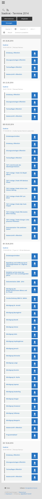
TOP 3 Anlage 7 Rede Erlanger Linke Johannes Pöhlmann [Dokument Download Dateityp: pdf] (17, 220)
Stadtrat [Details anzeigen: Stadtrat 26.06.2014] (5, 45)
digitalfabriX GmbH (26, 494)
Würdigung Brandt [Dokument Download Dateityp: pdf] (12, 320)
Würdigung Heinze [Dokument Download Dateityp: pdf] (12, 327)
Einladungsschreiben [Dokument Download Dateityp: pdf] (13, 136)
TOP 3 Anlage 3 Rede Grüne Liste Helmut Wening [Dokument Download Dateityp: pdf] (16, 189)
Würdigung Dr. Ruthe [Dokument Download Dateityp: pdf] (13, 377)
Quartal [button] (8, 29)
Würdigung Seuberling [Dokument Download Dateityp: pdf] (13, 392)
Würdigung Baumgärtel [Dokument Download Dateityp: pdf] (13, 312)
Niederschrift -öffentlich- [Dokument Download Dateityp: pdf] (14, 74)
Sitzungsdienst (31, 488)
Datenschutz (22, 492)
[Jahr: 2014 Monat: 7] (4, 32)
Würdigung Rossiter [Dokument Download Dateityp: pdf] (12, 370)
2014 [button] (33, 29)
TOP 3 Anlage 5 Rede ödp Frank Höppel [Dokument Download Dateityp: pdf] (16, 205)
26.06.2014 (8, 40)
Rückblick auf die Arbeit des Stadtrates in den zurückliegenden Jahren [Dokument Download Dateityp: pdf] (17, 273)
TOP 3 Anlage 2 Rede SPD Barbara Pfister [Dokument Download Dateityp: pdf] (17, 181)
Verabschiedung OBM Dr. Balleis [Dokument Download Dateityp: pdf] (16, 298)
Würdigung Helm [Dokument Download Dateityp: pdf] (11, 334)
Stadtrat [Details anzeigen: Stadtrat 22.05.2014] (5, 87)
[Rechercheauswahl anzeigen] (3, 10)
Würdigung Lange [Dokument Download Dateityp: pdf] (12, 363)
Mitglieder (24, 19)
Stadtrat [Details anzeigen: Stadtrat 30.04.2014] (5, 248)
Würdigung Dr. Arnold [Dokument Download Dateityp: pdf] (13, 305)
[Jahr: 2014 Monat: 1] (15, 29)
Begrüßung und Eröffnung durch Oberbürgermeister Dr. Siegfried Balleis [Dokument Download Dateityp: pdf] (16, 264)
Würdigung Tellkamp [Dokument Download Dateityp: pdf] (12, 413)
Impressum (9, 494)
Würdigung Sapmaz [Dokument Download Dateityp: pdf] (12, 384)
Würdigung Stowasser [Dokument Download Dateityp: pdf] (13, 406)
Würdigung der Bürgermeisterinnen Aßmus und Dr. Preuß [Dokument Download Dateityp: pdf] (16, 290)
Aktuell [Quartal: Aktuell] (10, 32)
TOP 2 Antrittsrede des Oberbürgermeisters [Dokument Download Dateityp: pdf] (13, 166)
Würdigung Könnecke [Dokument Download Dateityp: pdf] (13, 356)
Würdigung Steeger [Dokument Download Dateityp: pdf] (12, 399)
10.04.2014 (8, 443)
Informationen (9, 19)
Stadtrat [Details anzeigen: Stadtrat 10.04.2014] (5, 447)
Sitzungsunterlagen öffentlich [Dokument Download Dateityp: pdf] (15, 60)
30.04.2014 (8, 243)
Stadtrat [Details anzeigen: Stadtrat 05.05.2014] (5, 128)
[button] (35, 54)
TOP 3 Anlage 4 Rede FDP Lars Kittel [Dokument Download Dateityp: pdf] (15, 197)
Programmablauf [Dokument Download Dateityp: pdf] (11, 435)
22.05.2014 (8, 82)
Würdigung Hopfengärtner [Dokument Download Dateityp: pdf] (14, 341)
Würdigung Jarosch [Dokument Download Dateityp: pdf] (12, 348)
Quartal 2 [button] (24, 29)
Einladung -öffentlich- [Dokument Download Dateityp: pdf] (13, 53)
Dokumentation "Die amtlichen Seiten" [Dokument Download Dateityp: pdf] (16, 228)
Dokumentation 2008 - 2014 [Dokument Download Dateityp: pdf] (15, 282)
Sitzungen (9, 23)
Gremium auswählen (21, 32)
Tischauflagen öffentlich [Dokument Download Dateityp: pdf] (14, 67)
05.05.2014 (8, 124)
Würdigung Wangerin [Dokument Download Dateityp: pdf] (13, 420)
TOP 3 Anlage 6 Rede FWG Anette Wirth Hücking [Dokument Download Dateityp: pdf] (16, 212)
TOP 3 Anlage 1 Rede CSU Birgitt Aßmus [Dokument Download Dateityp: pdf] (16, 173)
